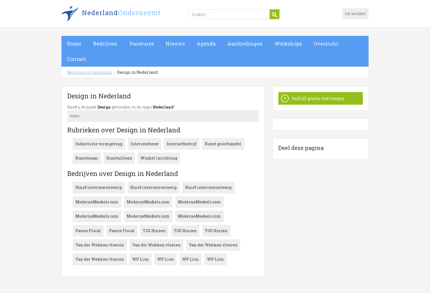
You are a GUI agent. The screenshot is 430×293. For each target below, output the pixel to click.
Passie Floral (88, 230)
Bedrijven (105, 43)
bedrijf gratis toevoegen (318, 98)
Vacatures (141, 43)
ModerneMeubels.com (96, 201)
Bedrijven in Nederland (130, 14)
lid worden (355, 13)
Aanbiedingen (245, 43)
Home (74, 43)
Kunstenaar (86, 158)
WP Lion (140, 259)
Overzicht (326, 43)
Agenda (206, 43)
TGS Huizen (154, 230)
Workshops (288, 43)
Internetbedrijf (182, 143)
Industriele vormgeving (98, 143)
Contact (76, 59)
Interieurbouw (145, 143)
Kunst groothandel (223, 143)
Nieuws (175, 43)
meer (75, 115)
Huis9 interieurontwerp (98, 187)
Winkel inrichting (158, 158)
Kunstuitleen (119, 158)
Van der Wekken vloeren (99, 245)
